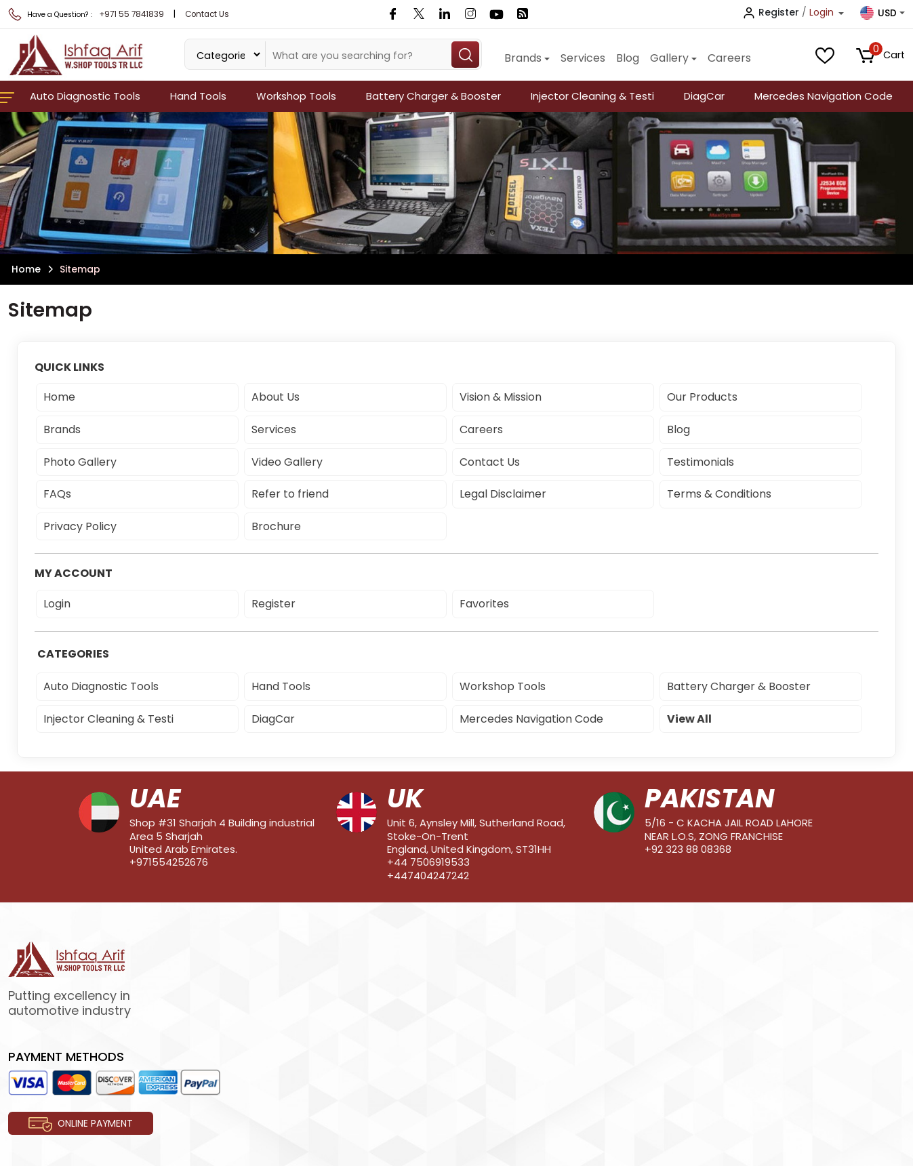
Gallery (669, 58)
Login (56, 603)
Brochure (276, 526)
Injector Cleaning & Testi (592, 96)
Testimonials (700, 462)
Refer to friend (290, 494)
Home (26, 269)
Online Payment (80, 1124)
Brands (523, 58)
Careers (729, 58)
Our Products (702, 397)
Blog (627, 58)
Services (583, 58)
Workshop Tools (296, 96)
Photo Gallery (80, 462)
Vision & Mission (501, 397)
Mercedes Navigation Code (823, 96)
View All (689, 719)
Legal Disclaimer (503, 494)
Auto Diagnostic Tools (85, 96)
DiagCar (704, 96)
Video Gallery (287, 462)
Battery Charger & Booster (433, 96)
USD (878, 13)
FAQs (57, 494)
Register (273, 603)
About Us (275, 397)
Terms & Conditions (719, 494)
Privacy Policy (80, 526)
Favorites (484, 603)
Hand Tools (198, 96)
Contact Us (207, 14)
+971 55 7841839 (131, 14)
